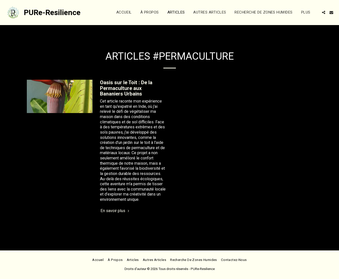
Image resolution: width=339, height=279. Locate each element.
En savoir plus (115, 210)
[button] (323, 12)
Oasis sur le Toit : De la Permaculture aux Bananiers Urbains (126, 88)
